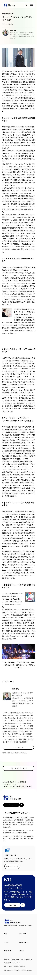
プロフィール (17, 747)
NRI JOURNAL (21, 782)
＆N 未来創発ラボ (8, 782)
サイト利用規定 (15, 959)
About (11, 805)
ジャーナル (22, 934)
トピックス (7, 951)
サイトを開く (12, 905)
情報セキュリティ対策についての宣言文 (15, 966)
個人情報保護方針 (26, 959)
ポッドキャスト (24, 942)
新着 (5, 934)
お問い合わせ (11, 866)
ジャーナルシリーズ (17, 768)
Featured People (10, 784)
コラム (6, 942)
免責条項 (6, 959)
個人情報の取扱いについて (11, 963)
